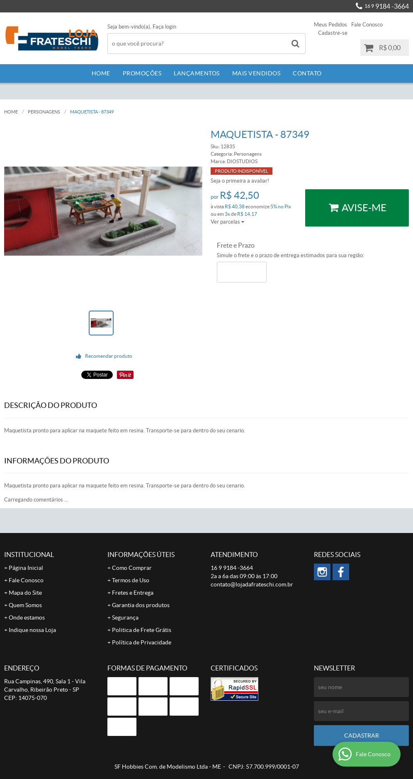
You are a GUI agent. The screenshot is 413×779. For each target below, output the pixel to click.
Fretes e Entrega (132, 592)
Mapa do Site (25, 592)
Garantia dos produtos (141, 605)
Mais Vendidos (256, 73)
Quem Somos (25, 605)
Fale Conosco (367, 25)
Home (101, 73)
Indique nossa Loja (32, 630)
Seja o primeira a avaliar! (240, 181)
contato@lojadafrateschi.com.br (252, 584)
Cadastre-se (332, 33)
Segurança (125, 617)
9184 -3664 (386, 6)
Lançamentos (197, 73)
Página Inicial (26, 567)
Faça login (164, 27)
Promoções (142, 73)
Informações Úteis (141, 554)
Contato (307, 73)
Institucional (29, 554)
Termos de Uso (130, 580)
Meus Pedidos (330, 25)
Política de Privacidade (141, 642)
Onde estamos (27, 617)
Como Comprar (132, 567)
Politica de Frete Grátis (141, 630)
